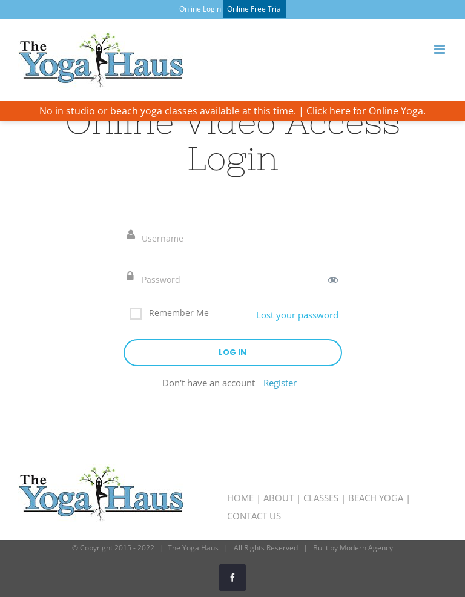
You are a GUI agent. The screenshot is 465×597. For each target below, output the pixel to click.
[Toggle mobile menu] (440, 49)
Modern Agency (366, 548)
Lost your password (297, 315)
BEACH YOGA (375, 498)
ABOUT (278, 498)
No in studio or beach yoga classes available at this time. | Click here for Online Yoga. (232, 110)
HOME (240, 498)
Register (280, 383)
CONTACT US (254, 516)
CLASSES (320, 498)
